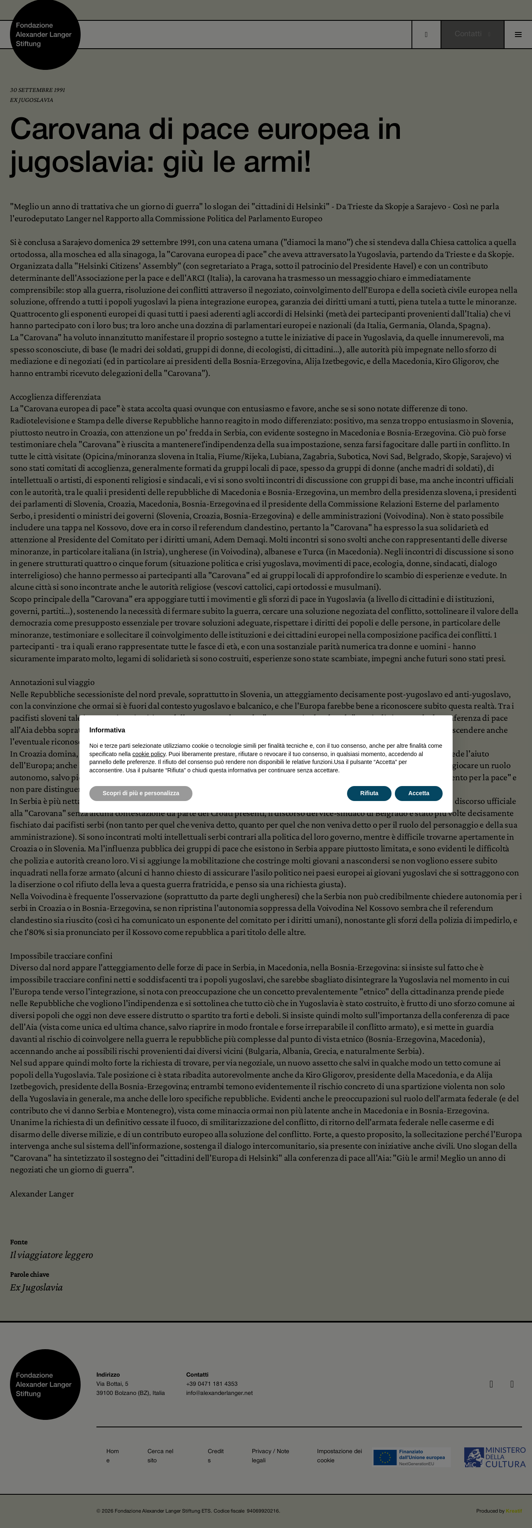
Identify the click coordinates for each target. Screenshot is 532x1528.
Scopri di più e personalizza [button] (141, 793)
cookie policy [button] (149, 754)
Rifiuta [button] (369, 793)
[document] (266, 749)
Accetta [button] (418, 793)
